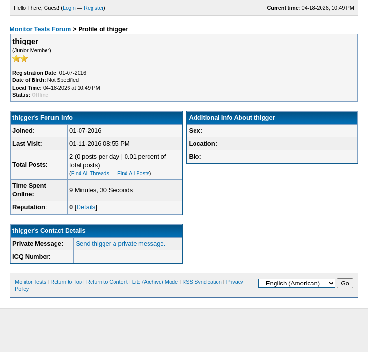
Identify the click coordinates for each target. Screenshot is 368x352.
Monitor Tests (30, 281)
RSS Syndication (202, 281)
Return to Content (107, 281)
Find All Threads (90, 173)
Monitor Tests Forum (40, 29)
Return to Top (66, 281)
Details (85, 207)
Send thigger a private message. (120, 243)
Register (94, 8)
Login (69, 8)
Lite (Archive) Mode (155, 281)
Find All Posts (133, 173)
